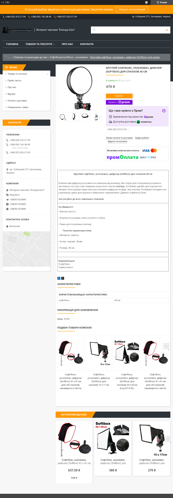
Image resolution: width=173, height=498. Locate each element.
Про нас (67, 44)
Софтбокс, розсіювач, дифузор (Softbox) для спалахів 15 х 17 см (152, 461)
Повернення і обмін (18, 107)
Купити (119, 96)
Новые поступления (132, 9)
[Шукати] (166, 30)
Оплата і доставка (17, 100)
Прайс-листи (14, 80)
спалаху (120, 186)
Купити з (119, 102)
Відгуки (11, 94)
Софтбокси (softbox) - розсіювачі (69, 57)
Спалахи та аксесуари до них (30, 57)
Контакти (86, 44)
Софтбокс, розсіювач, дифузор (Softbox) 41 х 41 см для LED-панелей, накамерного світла (70, 381)
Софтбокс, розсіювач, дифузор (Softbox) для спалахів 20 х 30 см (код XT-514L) (127, 381)
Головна (12, 44)
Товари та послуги (38, 44)
